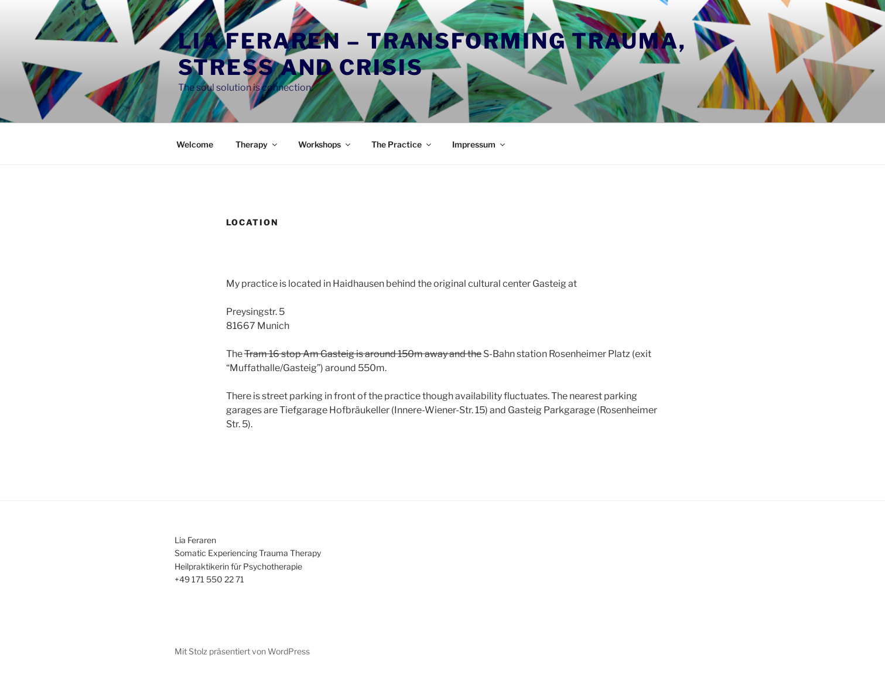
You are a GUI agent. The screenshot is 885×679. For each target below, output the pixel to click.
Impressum (479, 144)
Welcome (194, 144)
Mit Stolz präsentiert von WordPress (242, 651)
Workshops (325, 144)
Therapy (257, 144)
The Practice (402, 144)
